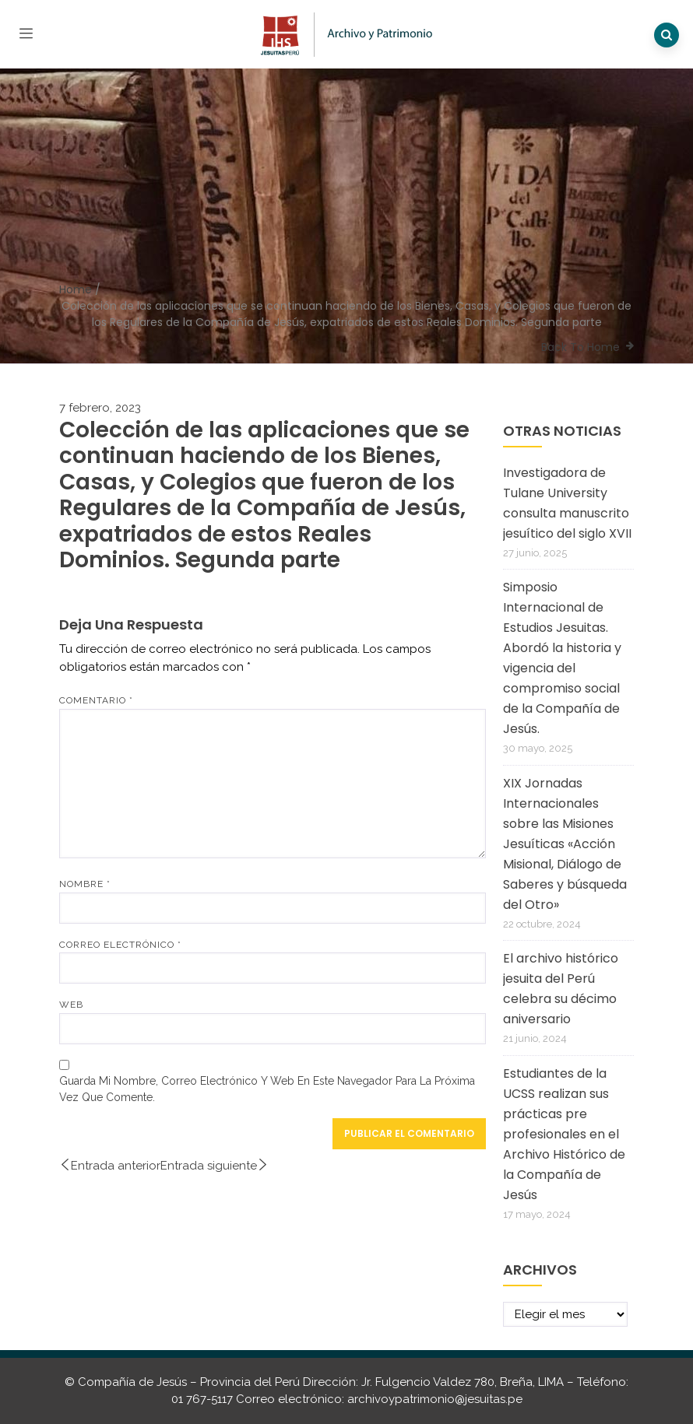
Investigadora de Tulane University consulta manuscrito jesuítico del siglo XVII (567, 503)
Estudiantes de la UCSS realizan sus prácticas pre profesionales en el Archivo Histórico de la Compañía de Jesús (564, 1134)
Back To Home (580, 347)
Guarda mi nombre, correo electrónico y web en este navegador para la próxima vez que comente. (267, 1089)
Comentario (96, 700)
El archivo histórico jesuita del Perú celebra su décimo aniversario (560, 988)
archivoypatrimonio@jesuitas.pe (434, 1399)
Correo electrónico (120, 944)
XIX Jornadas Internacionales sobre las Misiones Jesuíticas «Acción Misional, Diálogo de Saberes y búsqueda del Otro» (565, 844)
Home (75, 289)
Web (71, 1004)
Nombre (85, 884)
